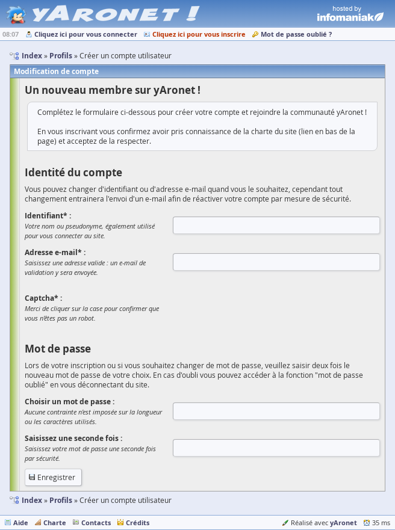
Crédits (137, 522)
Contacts (96, 522)
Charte (54, 522)
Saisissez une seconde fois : (73, 438)
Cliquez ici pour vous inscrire (199, 34)
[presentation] (264, 307)
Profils (60, 500)
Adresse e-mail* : (55, 252)
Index (32, 500)
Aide (20, 522)
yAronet (343, 522)
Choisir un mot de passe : (69, 401)
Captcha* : (43, 298)
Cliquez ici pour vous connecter (85, 34)
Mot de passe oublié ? (296, 34)
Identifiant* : (48, 216)
